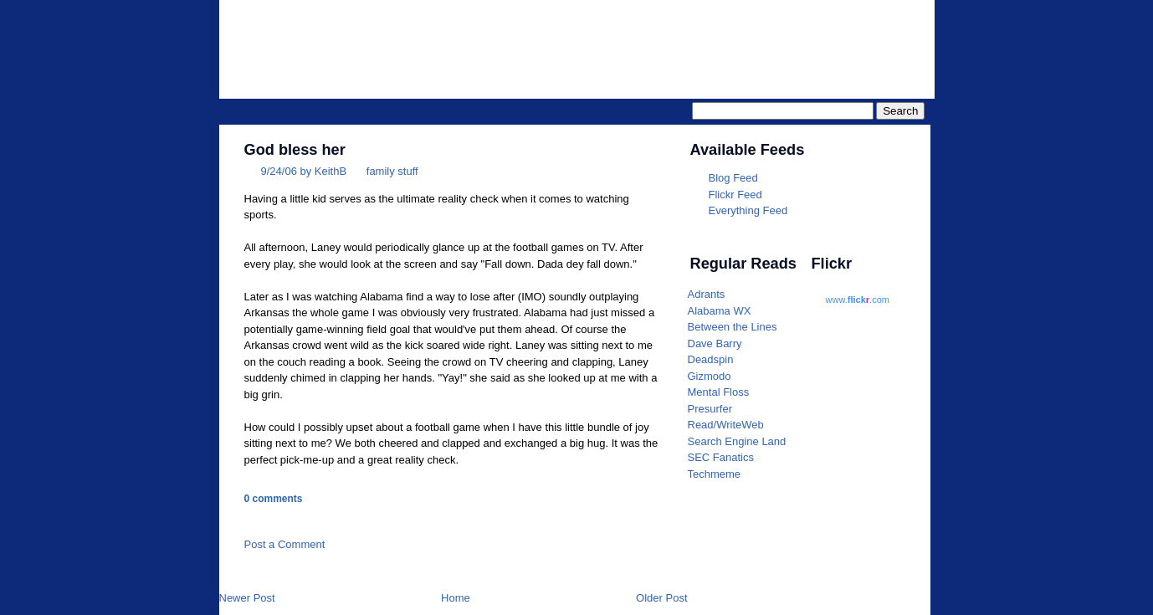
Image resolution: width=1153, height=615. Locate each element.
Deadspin (711, 359)
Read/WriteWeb (726, 424)
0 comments (273, 499)
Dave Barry (715, 343)
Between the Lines (732, 326)
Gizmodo (709, 376)
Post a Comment (284, 544)
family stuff (392, 171)
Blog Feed (733, 178)
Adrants (706, 294)
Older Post (661, 598)
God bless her (295, 149)
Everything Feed (748, 210)
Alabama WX (719, 311)
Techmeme (714, 474)
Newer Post (247, 598)
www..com (857, 300)
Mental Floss (719, 392)
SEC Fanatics (721, 457)
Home (455, 598)
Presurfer (710, 408)
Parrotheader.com (722, 38)
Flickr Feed (735, 194)
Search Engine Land (737, 441)
